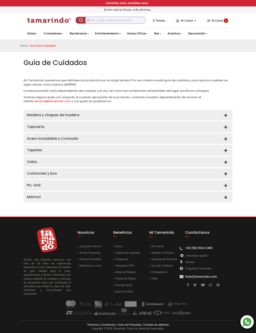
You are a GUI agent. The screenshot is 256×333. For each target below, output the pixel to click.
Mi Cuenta (157, 246)
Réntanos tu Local (90, 265)
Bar (157, 33)
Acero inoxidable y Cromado (52, 138)
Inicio (24, 46)
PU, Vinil (33, 185)
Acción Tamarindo (90, 252)
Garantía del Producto (164, 259)
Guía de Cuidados (43, 46)
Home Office (137, 33)
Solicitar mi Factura (162, 252)
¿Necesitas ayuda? (196, 255)
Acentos (175, 33)
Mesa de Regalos (125, 272)
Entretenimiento (107, 33)
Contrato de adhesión (156, 324)
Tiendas (189, 262)
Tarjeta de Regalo (125, 278)
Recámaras (79, 33)
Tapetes (34, 150)
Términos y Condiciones (101, 324)
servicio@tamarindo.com (52, 101)
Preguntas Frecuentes (198, 268)
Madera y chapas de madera (53, 115)
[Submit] (81, 20)
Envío (118, 246)
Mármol (34, 196)
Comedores (53, 33)
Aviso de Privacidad (129, 324)
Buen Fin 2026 (124, 291)
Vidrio (32, 161)
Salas (32, 33)
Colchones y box (42, 173)
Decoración (197, 33)
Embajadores (159, 272)
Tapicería (35, 126)
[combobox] (110, 20)
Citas (154, 278)
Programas (121, 259)
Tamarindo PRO (124, 265)
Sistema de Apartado (127, 252)
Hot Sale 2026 (123, 285)
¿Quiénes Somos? (91, 246)
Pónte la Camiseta (90, 259)
